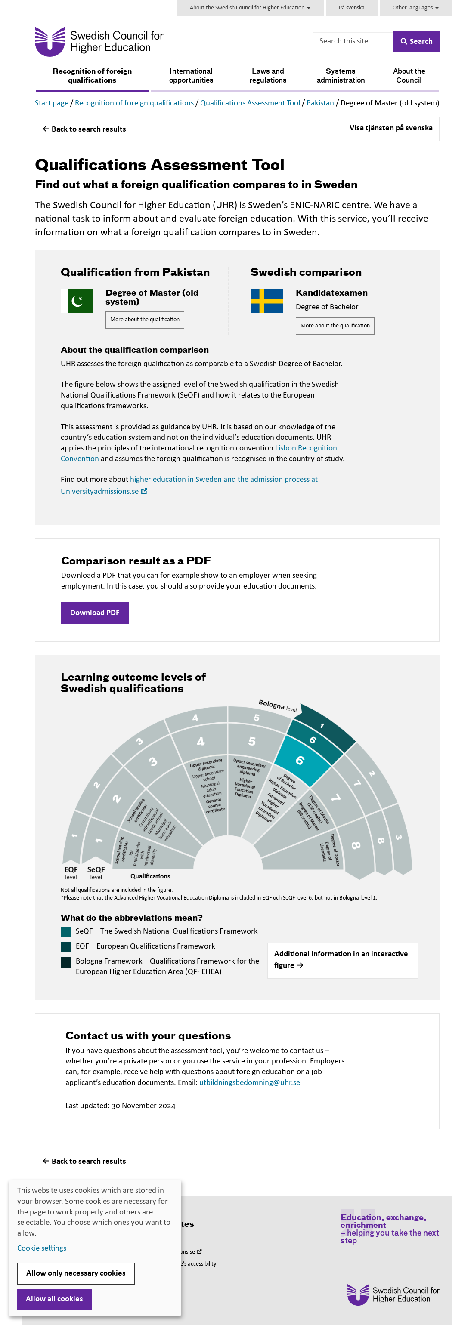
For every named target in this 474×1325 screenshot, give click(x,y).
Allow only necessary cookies (76, 1274)
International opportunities (191, 76)
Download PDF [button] (95, 613)
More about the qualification (145, 320)
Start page (51, 103)
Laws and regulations (268, 76)
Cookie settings (41, 1249)
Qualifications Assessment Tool (250, 103)
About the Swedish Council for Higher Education (250, 8)
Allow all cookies (54, 1299)
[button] (342, 961)
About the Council (409, 76)
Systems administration (341, 76)
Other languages (416, 8)
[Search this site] (353, 42)
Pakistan (320, 103)
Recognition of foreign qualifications (92, 76)
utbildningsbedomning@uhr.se (249, 1083)
